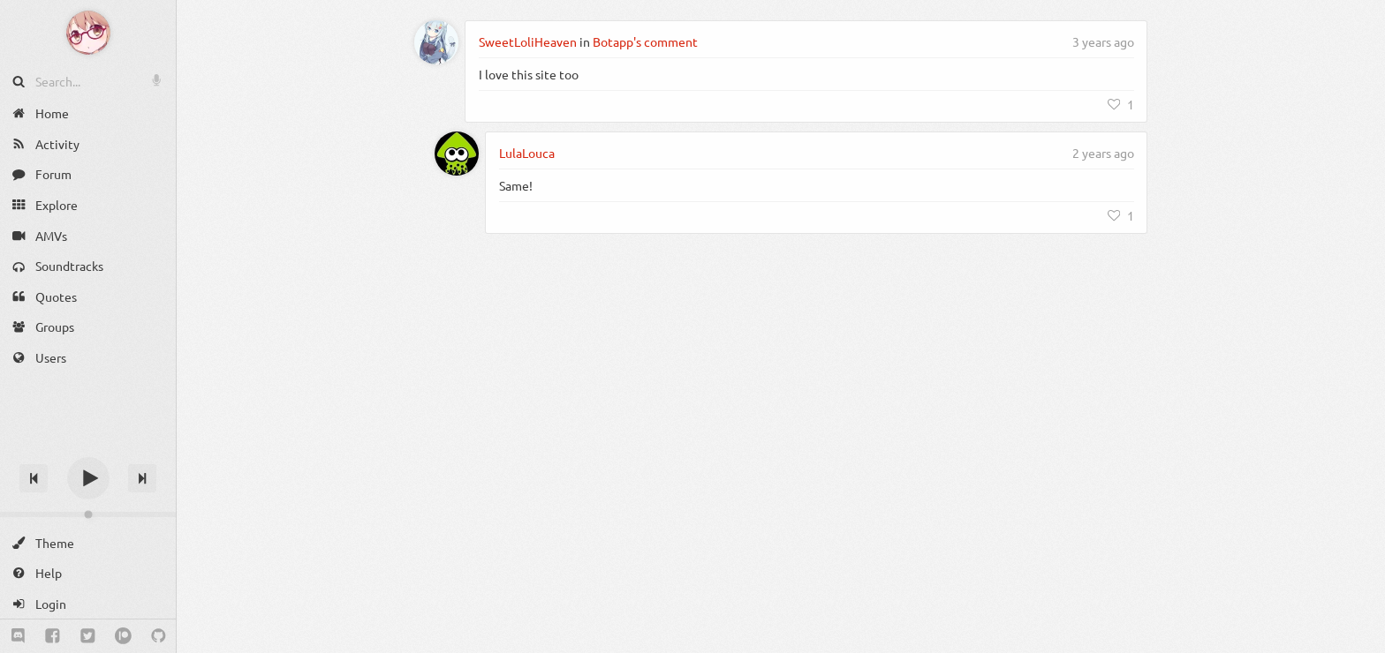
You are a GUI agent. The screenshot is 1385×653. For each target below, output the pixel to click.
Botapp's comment (645, 41)
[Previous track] (33, 478)
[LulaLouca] (457, 153)
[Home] (88, 113)
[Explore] (88, 205)
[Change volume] (88, 514)
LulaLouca (527, 153)
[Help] (88, 573)
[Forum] (88, 174)
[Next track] (142, 478)
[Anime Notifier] (88, 33)
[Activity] (88, 144)
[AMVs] (88, 235)
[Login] (88, 604)
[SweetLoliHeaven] (436, 42)
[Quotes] (88, 296)
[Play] (88, 478)
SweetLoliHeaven (528, 41)
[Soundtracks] (88, 266)
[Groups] (88, 326)
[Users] (88, 357)
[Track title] (88, 447)
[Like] (1121, 104)
